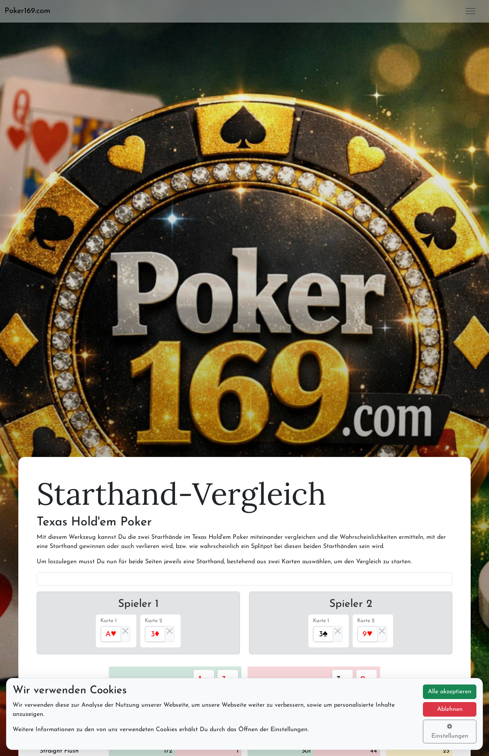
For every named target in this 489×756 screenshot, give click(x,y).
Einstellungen (449, 731)
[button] (31, 11)
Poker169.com (27, 11)
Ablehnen (450, 709)
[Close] (125, 631)
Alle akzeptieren (449, 692)
